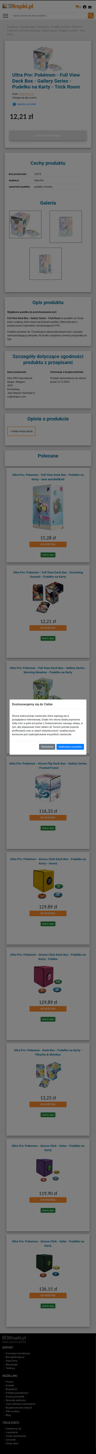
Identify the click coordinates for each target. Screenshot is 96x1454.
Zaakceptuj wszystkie (70, 746)
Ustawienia (47, 746)
